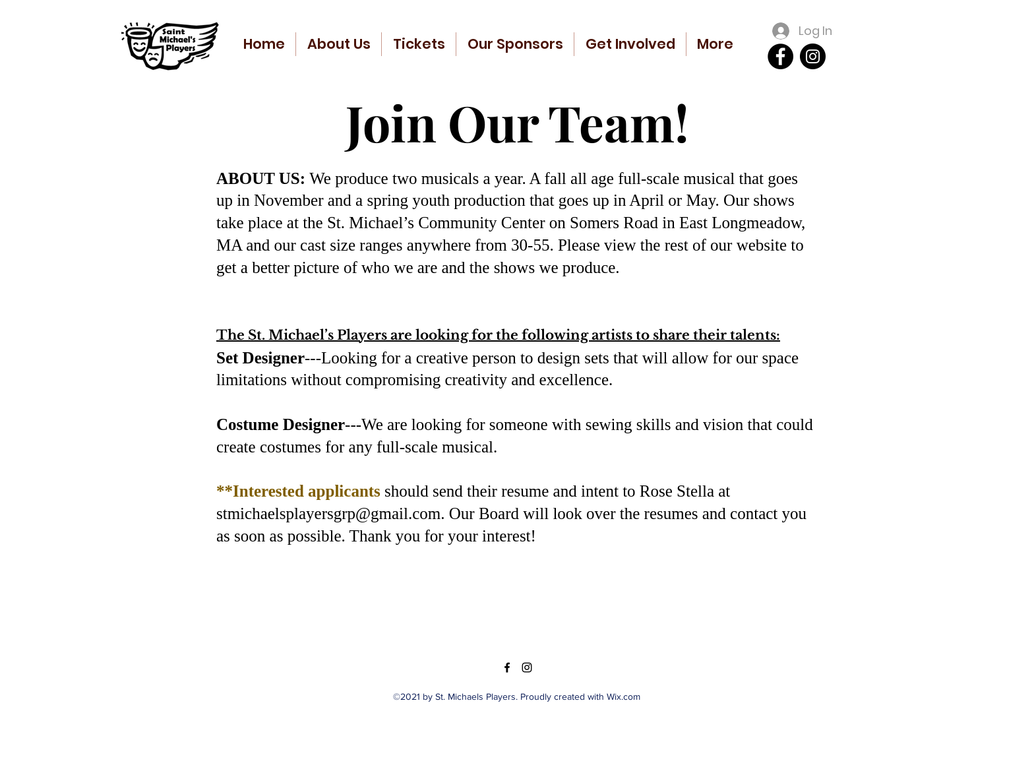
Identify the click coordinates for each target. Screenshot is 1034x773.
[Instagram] (813, 56)
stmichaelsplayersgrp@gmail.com (328, 513)
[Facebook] (780, 56)
